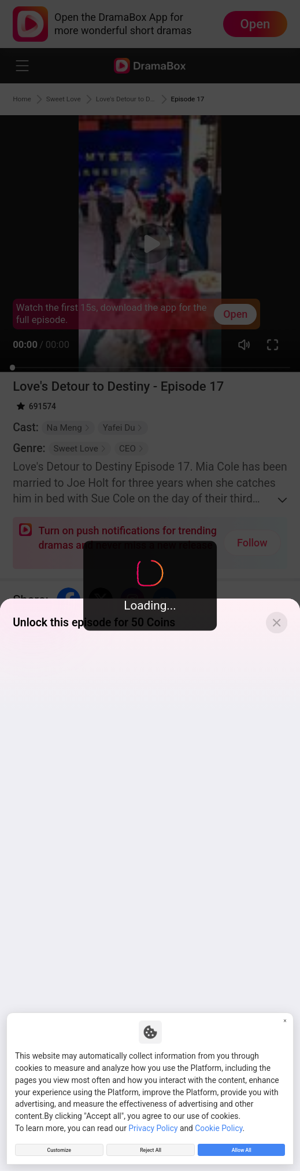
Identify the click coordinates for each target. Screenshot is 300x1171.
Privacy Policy (152, 1121)
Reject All (150, 1146)
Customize (59, 1146)
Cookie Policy (218, 1121)
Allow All (241, 1146)
